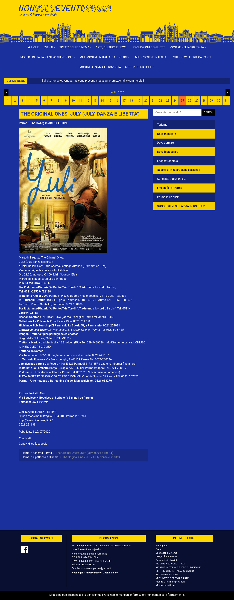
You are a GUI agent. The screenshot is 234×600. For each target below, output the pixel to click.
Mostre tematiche (165, 585)
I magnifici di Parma (169, 188)
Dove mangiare (166, 134)
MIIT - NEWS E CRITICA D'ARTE (172, 578)
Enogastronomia (167, 161)
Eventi (159, 549)
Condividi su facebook (33, 443)
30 (218, 100)
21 (153, 100)
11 (80, 100)
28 (204, 100)
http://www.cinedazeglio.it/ (36, 420)
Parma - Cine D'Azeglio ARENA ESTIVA (43, 123)
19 (138, 100)
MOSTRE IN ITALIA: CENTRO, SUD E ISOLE (178, 567)
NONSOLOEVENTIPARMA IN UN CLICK (181, 206)
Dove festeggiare (167, 151)
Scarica (36, 342)
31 (226, 100)
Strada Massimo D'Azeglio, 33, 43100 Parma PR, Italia (52, 416)
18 (131, 100)
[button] (49, 47)
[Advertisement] (167, 14)
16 (116, 100)
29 (211, 100)
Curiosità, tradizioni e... (171, 178)
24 (175, 100)
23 (167, 100)
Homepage (161, 545)
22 (160, 100)
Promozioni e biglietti (149, 47)
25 (182, 100)
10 (73, 100)
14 (102, 100)
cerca (208, 112)
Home (33, 47)
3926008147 (88, 564)
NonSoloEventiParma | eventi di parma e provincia (66, 10)
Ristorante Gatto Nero (32, 393)
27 (196, 100)
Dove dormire (165, 142)
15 (109, 100)
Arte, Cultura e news (166, 556)
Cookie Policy (110, 572)
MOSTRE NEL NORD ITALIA (170, 563)
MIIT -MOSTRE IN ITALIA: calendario (175, 570)
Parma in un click (168, 197)
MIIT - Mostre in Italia (167, 574)
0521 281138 (27, 424)
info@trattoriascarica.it (120, 342)
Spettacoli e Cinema (166, 552)
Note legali (77, 572)
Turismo (162, 124)
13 (94, 100)
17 (124, 100)
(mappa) (99, 368)
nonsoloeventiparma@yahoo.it (88, 549)
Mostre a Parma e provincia (100, 67)
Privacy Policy (93, 572)
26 (189, 100)
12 (87, 100)
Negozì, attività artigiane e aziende (178, 169)
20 (146, 100)
